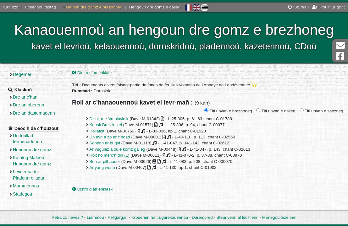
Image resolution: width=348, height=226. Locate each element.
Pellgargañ (118, 217)
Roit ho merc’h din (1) (109, 155)
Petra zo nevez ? (67, 217)
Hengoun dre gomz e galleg (154, 7)
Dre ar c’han (25, 97)
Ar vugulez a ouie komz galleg (117, 149)
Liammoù (95, 217)
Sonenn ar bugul (104, 143)
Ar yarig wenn (102, 167)
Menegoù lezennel (279, 217)
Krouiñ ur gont (328, 7)
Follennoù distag (40, 7)
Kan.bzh (11, 7)
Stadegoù (22, 193)
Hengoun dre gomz (32, 149)
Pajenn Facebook (340, 56)
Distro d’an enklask (92, 72)
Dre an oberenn (28, 104)
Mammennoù (26, 185)
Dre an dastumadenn (34, 113)
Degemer (22, 74)
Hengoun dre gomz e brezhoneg (93, 7)
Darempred (202, 217)
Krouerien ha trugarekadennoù (159, 217)
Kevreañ (298, 7)
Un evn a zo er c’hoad (109, 137)
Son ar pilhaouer (104, 161)
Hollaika (96, 131)
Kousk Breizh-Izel (105, 124)
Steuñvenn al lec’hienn (237, 217)
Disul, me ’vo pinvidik (108, 118)
